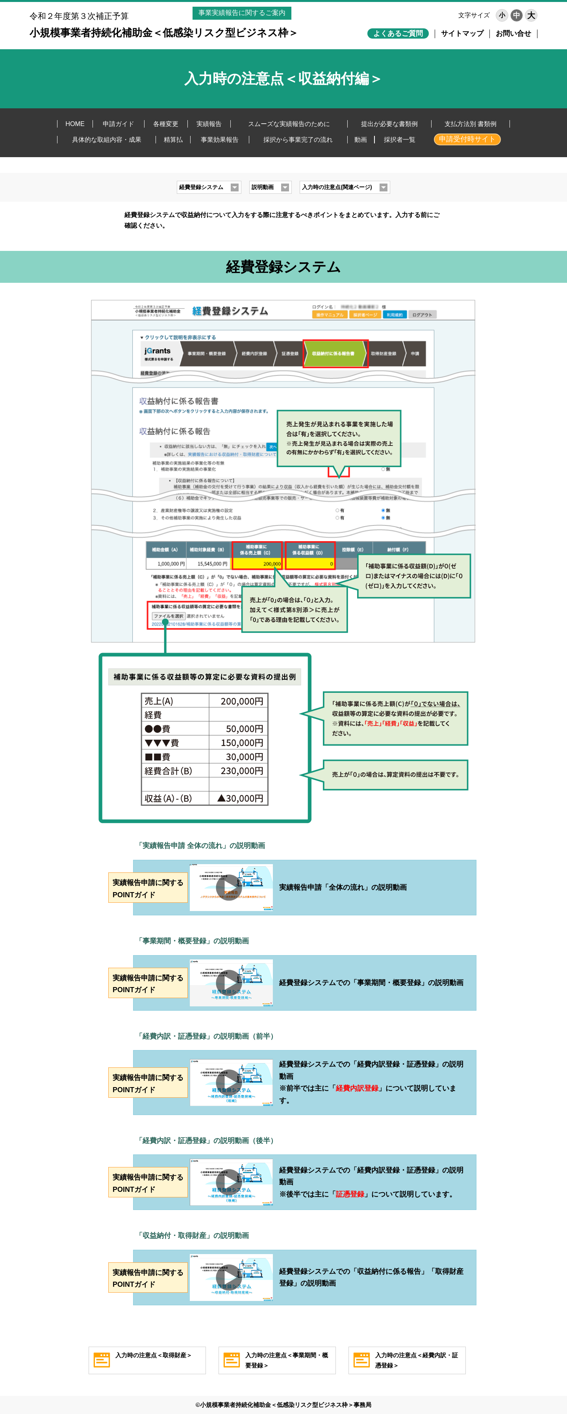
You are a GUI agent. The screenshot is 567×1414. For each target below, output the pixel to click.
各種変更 (165, 123)
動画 (360, 139)
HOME (75, 123)
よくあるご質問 (398, 33)
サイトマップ (462, 33)
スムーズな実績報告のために (289, 123)
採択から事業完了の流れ (298, 139)
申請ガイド (118, 123)
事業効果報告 (220, 139)
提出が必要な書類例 (389, 123)
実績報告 (209, 123)
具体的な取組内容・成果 (106, 139)
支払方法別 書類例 (471, 123)
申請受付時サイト (467, 139)
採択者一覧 (399, 139)
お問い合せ (513, 33)
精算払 (173, 139)
